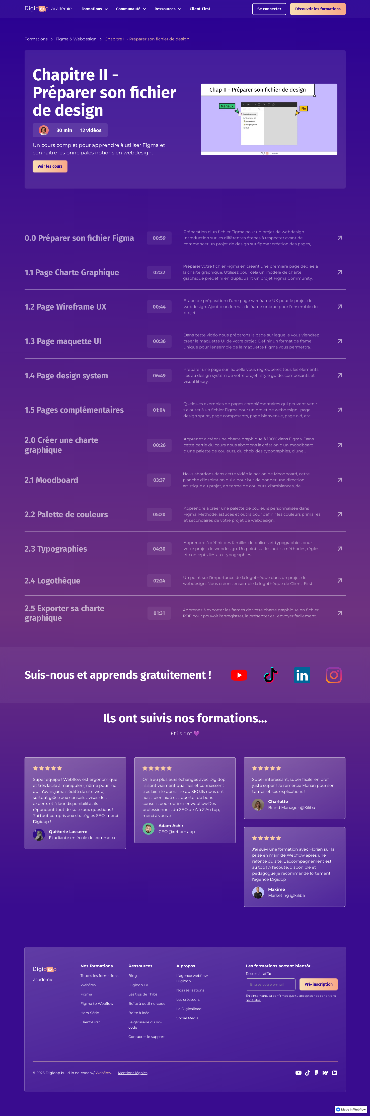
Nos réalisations (190, 990)
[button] (95, 9)
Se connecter (269, 9)
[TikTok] (271, 675)
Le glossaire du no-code (145, 1025)
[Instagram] (334, 675)
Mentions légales (132, 1073)
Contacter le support (146, 1036)
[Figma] (317, 1073)
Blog (132, 975)
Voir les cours (50, 166)
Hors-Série (90, 1013)
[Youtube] (239, 675)
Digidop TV (138, 985)
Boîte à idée (138, 1013)
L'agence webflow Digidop (192, 978)
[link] (351, 1109)
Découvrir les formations (318, 9)
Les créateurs (188, 999)
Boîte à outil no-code (146, 1003)
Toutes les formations (99, 975)
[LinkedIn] (302, 675)
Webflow (88, 985)
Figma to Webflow (97, 1003)
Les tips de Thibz (142, 994)
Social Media (187, 1018)
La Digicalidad (188, 1009)
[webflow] (326, 1073)
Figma (86, 994)
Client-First (200, 9)
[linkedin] (335, 1073)
